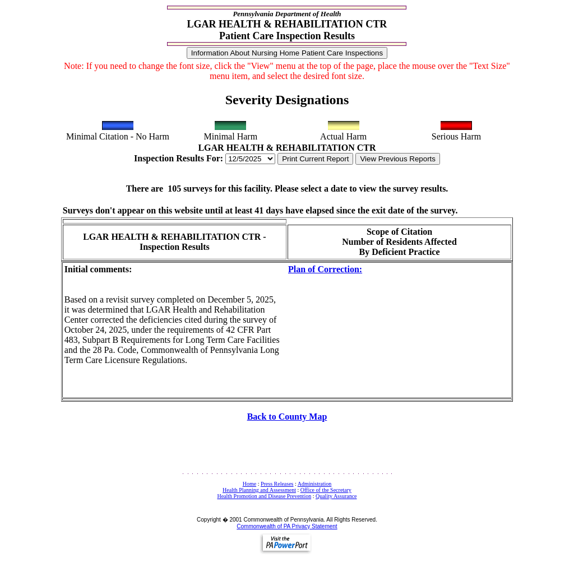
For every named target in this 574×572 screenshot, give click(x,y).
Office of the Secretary (325, 490)
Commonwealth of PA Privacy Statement (287, 526)
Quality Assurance (336, 496)
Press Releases (277, 484)
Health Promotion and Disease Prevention (264, 496)
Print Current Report (315, 159)
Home (249, 484)
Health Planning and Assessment (259, 490)
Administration (315, 484)
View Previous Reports (398, 159)
